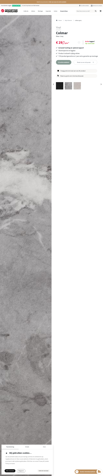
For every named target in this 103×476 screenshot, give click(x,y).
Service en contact (97, 5)
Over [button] (44, 447)
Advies (33, 11)
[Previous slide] (53, 84)
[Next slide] (101, 84)
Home (59, 20)
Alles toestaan (10, 471)
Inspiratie (48, 11)
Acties (55, 11)
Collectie (25, 11)
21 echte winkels (85, 5)
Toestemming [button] (10, 447)
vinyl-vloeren (68, 20)
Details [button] (27, 447)
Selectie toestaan (43, 471)
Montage (40, 11)
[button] (51, 2)
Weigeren (21, 471)
